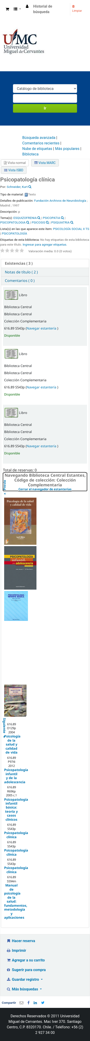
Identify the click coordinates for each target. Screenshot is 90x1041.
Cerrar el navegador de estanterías (52, 489)
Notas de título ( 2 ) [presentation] (21, 272)
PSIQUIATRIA (60, 222)
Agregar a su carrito (25, 960)
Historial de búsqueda (42, 9)
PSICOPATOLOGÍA (14, 233)
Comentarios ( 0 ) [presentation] (20, 280)
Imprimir (16, 950)
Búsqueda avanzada (38, 137)
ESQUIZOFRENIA (25, 218)
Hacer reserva (20, 941)
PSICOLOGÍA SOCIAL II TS (71, 229)
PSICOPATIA (51, 218)
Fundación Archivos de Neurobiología (60, 200)
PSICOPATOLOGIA (13, 222)
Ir (45, 108)
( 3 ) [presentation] (19, 263)
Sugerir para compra (26, 970)
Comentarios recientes (41, 143)
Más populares (67, 148)
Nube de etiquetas (37, 148)
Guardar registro (23, 979)
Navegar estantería (42, 328)
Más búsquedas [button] (22, 989)
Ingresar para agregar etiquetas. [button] (45, 244)
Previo (4, 494)
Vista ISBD (13, 170)
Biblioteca (30, 154)
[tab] (45, 263)
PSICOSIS (38, 222)
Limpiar (77, 8)
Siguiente (4, 719)
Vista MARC (45, 163)
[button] (7, 9)
